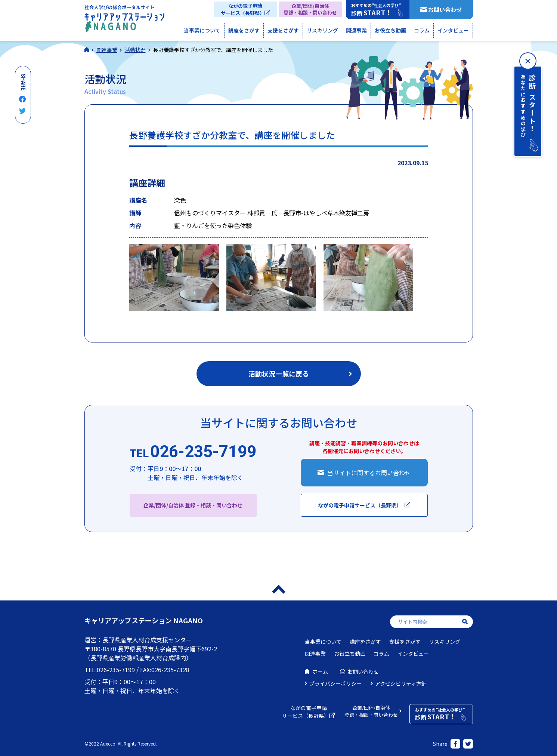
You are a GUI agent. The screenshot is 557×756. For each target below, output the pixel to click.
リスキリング (322, 30)
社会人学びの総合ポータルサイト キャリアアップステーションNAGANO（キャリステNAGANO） (124, 20)
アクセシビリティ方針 (401, 683)
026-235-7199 (193, 452)
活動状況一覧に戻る (278, 373)
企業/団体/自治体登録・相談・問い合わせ (310, 9)
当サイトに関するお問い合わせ (369, 472)
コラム (422, 30)
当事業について (202, 30)
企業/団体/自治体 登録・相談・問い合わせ (192, 505)
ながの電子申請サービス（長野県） (242, 9)
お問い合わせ (445, 9)
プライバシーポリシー (335, 683)
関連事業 (356, 30)
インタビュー (453, 30)
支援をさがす (283, 30)
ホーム (320, 671)
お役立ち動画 (390, 30)
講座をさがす (244, 30)
